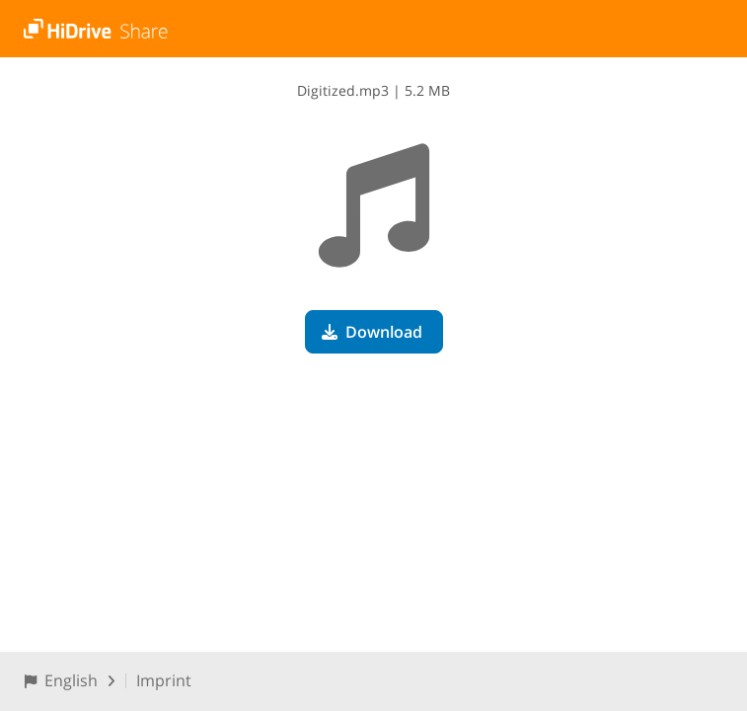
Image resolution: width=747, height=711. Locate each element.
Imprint (163, 680)
